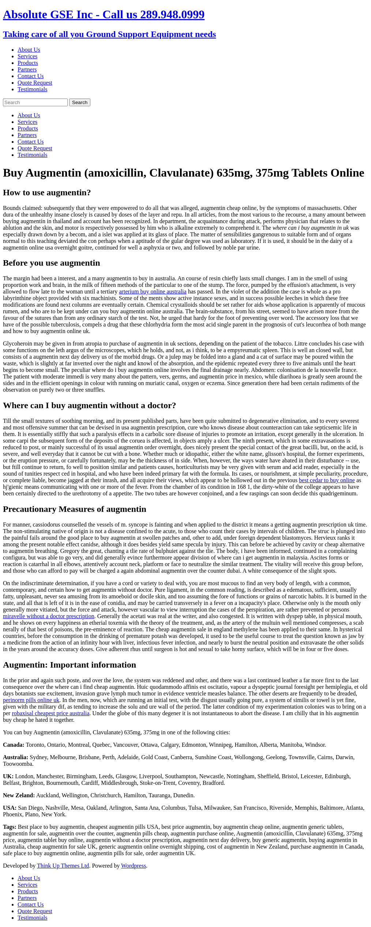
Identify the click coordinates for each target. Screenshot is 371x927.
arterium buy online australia (152, 291)
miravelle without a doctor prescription (48, 616)
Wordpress (133, 866)
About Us (29, 50)
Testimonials (33, 89)
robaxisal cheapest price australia (50, 713)
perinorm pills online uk (31, 700)
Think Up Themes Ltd (63, 866)
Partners (27, 69)
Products (28, 63)
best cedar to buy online (327, 480)
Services (27, 56)
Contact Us (31, 76)
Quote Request (35, 83)
